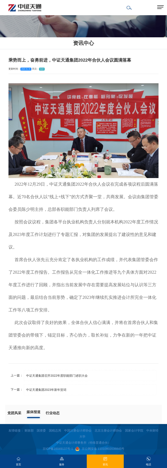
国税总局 (55, 430)
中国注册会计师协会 (78, 430)
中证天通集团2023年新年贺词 (46, 389)
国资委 (41, 430)
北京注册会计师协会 (108, 430)
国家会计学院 (134, 430)
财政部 (29, 430)
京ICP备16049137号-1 (58, 448)
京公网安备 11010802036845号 (100, 448)
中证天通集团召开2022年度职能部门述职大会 (57, 375)
